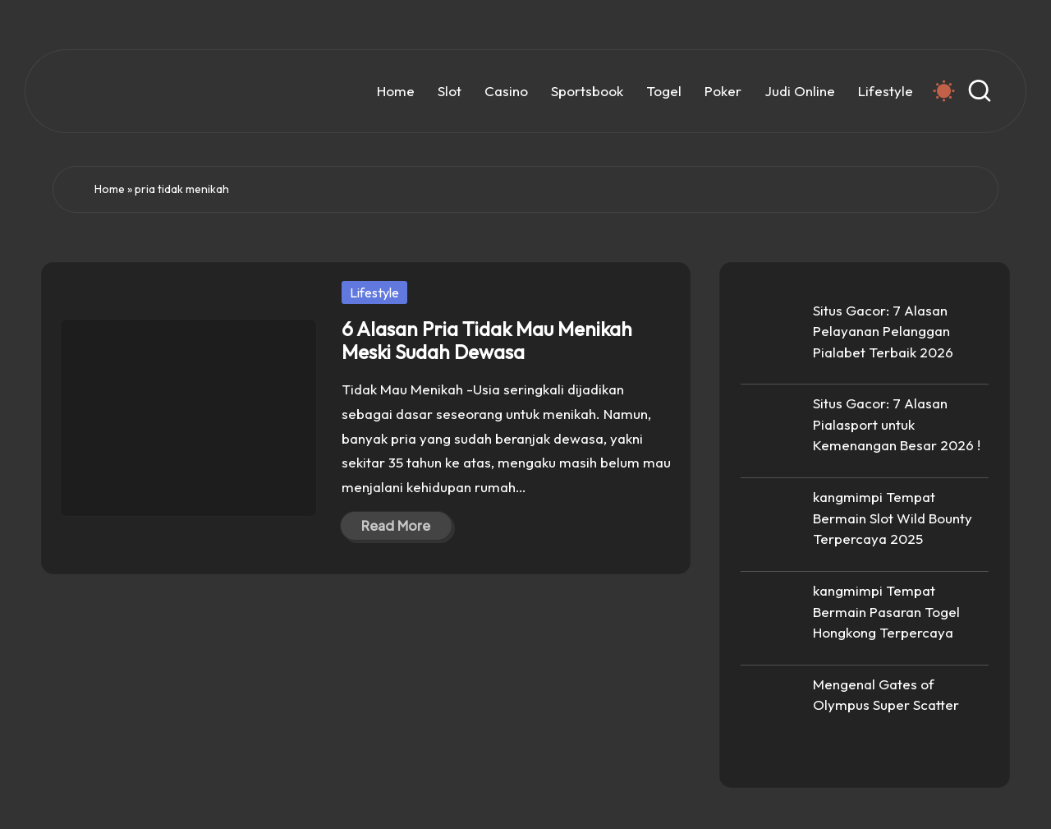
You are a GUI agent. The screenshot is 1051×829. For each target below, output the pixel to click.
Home (109, 189)
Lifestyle (374, 292)
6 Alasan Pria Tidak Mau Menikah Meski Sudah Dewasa (487, 340)
